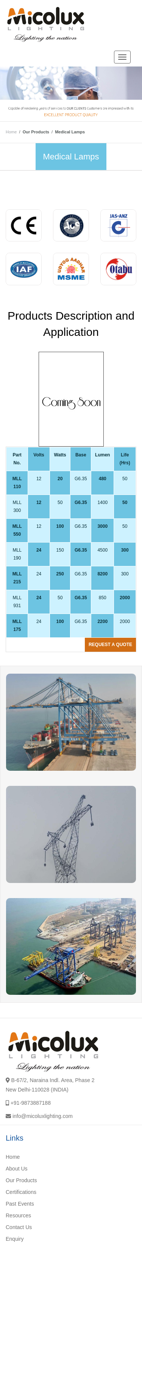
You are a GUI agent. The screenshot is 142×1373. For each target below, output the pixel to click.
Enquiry (14, 1239)
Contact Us (19, 1227)
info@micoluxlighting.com (42, 1116)
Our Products (21, 1180)
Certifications (21, 1192)
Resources (18, 1215)
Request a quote (110, 644)
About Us (17, 1169)
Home (11, 132)
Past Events (20, 1204)
